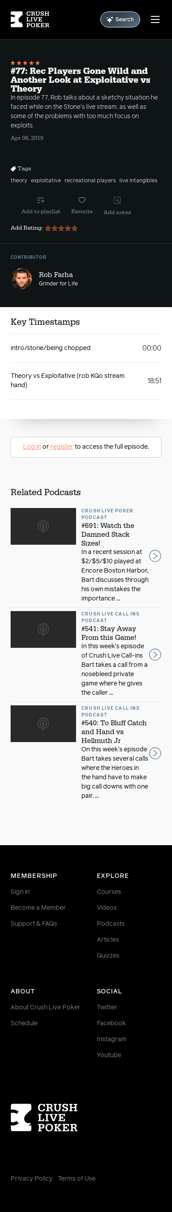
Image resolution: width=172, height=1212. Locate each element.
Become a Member (38, 908)
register (61, 447)
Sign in (20, 892)
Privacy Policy (32, 1179)
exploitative (46, 181)
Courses (109, 892)
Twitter (107, 1007)
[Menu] (155, 19)
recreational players (90, 181)
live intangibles (138, 181)
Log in (32, 447)
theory (19, 181)
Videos (107, 908)
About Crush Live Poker (45, 1007)
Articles (108, 940)
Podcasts (111, 924)
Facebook (111, 1023)
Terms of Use (77, 1179)
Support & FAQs (34, 924)
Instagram (111, 1039)
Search (120, 19)
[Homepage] (30, 19)
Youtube (109, 1055)
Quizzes (108, 956)
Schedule (24, 1023)
